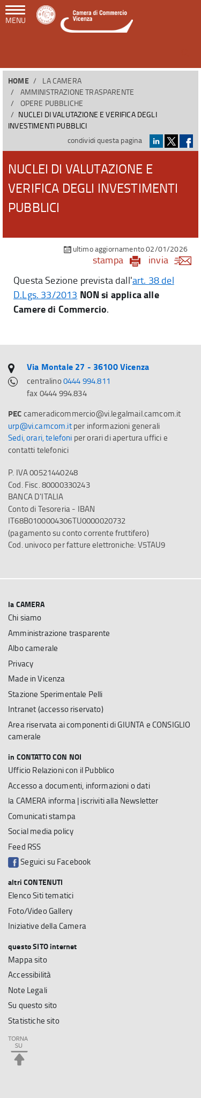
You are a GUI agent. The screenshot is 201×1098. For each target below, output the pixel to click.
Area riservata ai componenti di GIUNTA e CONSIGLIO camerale (99, 731)
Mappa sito (27, 959)
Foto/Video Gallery (40, 911)
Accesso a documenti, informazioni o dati (79, 785)
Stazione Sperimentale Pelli (55, 694)
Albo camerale (33, 648)
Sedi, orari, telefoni (40, 437)
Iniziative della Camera (47, 926)
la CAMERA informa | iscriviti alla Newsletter (83, 800)
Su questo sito (32, 1005)
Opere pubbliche (52, 103)
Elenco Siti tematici (40, 895)
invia (173, 259)
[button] (185, 53)
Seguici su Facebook (49, 862)
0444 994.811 (86, 381)
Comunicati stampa (42, 816)
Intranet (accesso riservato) (55, 709)
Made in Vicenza (36, 678)
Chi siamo (25, 617)
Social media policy (40, 831)
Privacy (20, 663)
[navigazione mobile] (15, 15)
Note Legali (27, 990)
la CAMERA (61, 80)
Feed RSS (24, 846)
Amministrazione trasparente (77, 92)
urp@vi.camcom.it (40, 425)
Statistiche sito (33, 1020)
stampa (108, 259)
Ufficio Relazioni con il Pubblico (61, 770)
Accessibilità (29, 974)
